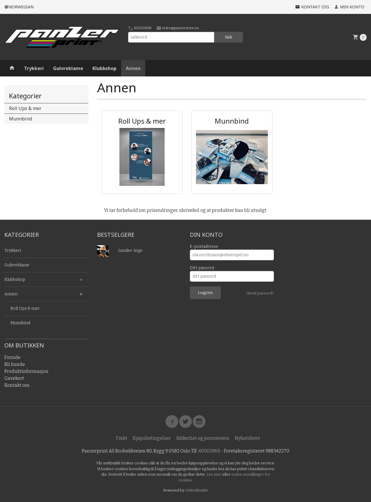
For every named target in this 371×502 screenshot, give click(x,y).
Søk (228, 37)
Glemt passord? (260, 293)
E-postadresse (204, 246)
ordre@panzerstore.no (177, 28)
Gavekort (14, 378)
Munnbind (20, 119)
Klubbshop (104, 68)
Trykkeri (34, 68)
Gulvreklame (68, 68)
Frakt (121, 438)
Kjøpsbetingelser (152, 438)
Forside (12, 357)
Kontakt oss (17, 385)
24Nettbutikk (196, 490)
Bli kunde (14, 364)
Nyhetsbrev (247, 438)
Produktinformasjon (26, 371)
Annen (133, 68)
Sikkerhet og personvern (202, 438)
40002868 (140, 28)
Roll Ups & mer (25, 108)
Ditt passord (202, 267)
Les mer (214, 474)
